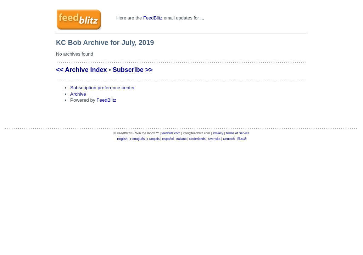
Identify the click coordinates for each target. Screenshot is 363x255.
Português (137, 139)
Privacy (218, 133)
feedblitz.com (171, 133)
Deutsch (229, 139)
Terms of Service (238, 133)
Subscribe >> (133, 69)
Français (153, 139)
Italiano (181, 139)
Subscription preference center (102, 87)
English (122, 139)
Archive (78, 94)
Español (168, 139)
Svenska (214, 139)
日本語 (242, 139)
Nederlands (197, 139)
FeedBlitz (152, 18)
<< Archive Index (81, 69)
